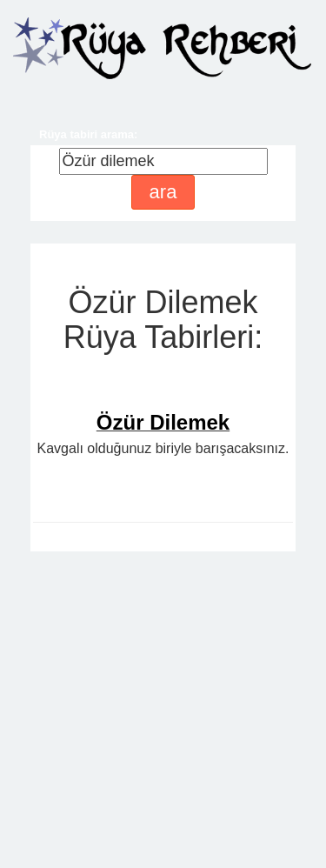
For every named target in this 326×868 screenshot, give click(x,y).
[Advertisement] (163, 689)
